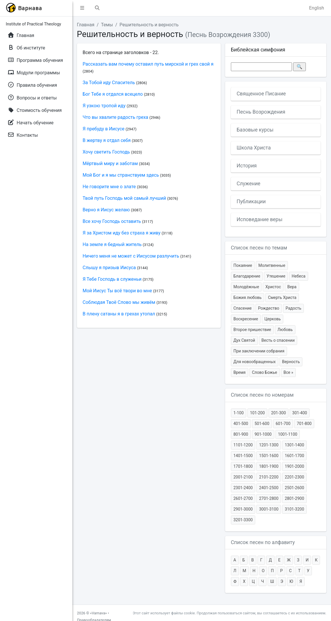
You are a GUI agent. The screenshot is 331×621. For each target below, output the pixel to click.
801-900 (240, 434)
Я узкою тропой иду (104, 105)
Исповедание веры (259, 219)
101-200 (257, 413)
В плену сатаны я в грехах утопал (119, 314)
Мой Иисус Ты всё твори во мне (117, 290)
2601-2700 (243, 498)
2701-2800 (268, 498)
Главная (86, 24)
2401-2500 (268, 487)
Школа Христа (254, 148)
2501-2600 (294, 487)
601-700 (283, 423)
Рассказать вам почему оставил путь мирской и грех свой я (148, 64)
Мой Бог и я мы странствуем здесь (121, 175)
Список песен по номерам (262, 395)
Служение (248, 183)
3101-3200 (294, 509)
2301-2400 (243, 487)
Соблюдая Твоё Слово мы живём (119, 302)
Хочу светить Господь (106, 152)
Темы (107, 24)
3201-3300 (243, 520)
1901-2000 (294, 466)
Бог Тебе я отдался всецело (113, 94)
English (316, 8)
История (247, 166)
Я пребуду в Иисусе (104, 129)
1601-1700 (294, 455)
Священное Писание (261, 94)
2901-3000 (243, 509)
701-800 (304, 423)
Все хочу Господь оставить (112, 221)
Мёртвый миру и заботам (110, 163)
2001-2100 (243, 477)
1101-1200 (243, 445)
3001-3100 (268, 509)
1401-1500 (243, 455)
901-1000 (263, 434)
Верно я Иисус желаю (106, 209)
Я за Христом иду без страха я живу (122, 233)
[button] (82, 8)
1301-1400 (294, 445)
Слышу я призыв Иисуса (109, 267)
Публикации (251, 201)
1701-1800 (243, 466)
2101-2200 (268, 477)
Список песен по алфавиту (263, 542)
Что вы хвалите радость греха (115, 117)
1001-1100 (287, 434)
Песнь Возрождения (261, 112)
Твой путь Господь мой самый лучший (124, 198)
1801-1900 (268, 466)
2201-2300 (294, 477)
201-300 (278, 413)
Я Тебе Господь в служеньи (112, 279)
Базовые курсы (255, 130)
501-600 (262, 423)
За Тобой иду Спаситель (109, 82)
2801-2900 (294, 498)
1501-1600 (268, 455)
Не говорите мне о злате (109, 186)
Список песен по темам (259, 248)
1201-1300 (268, 445)
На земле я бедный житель (112, 244)
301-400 (299, 413)
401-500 (240, 423)
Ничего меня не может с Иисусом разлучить (131, 256)
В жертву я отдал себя (107, 140)
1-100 (238, 413)
